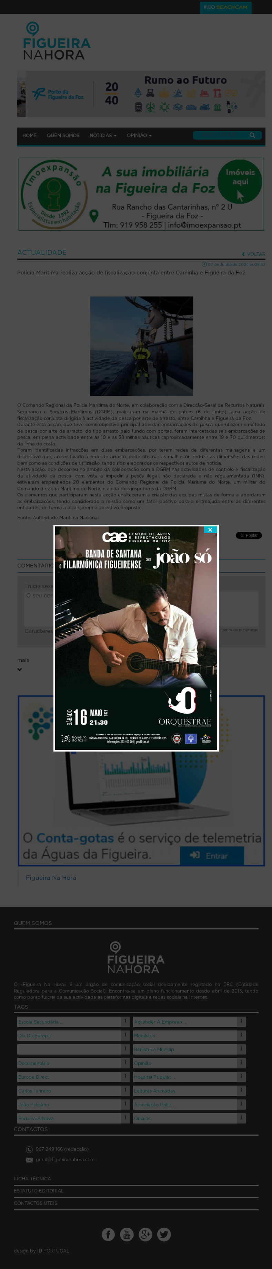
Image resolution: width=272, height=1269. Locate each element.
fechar (210, 489)
